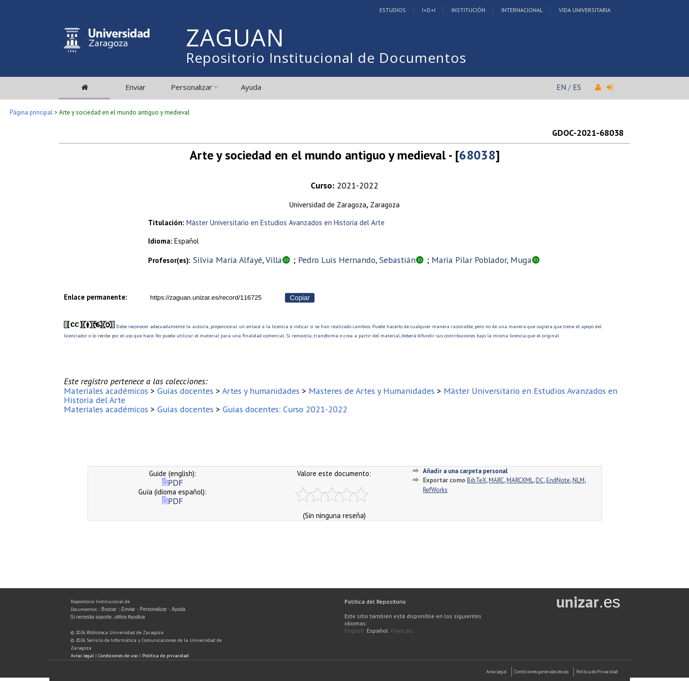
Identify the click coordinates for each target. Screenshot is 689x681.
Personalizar (191, 87)
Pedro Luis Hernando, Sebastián (357, 259)
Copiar (300, 298)
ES (577, 87)
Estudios (392, 10)
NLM (578, 480)
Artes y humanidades (261, 390)
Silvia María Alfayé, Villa (237, 259)
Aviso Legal (496, 671)
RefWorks (435, 490)
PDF (172, 482)
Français (402, 630)
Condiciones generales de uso (541, 671)
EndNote (558, 480)
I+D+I (428, 10)
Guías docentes (185, 390)
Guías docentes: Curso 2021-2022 (285, 409)
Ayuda (251, 87)
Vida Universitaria (585, 10)
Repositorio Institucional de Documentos (326, 57)
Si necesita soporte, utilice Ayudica (108, 617)
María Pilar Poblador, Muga (482, 259)
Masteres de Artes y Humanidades (371, 390)
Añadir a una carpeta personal (465, 471)
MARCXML (520, 480)
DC (540, 480)
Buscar (109, 609)
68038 (477, 155)
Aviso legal (82, 655)
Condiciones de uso (118, 655)
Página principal (31, 112)
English (354, 630)
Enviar (135, 87)
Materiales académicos (106, 390)
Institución (468, 10)
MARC (496, 480)
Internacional (522, 10)
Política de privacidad (165, 655)
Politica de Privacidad (597, 671)
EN (561, 87)
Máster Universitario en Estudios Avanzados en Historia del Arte (285, 222)
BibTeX (476, 480)
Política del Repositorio (375, 601)
